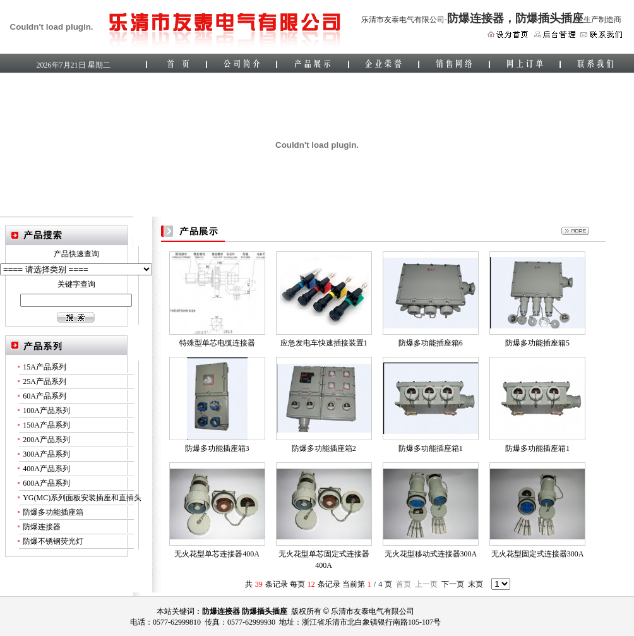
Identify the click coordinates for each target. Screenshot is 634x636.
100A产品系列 (46, 410)
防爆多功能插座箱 (53, 512)
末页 (475, 584)
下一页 (452, 584)
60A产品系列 (44, 396)
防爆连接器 (42, 526)
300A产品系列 (46, 454)
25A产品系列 (44, 381)
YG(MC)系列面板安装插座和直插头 (82, 497)
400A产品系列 (46, 468)
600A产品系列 (46, 483)
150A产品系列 (46, 425)
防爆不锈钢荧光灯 (53, 541)
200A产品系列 (46, 439)
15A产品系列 (44, 367)
